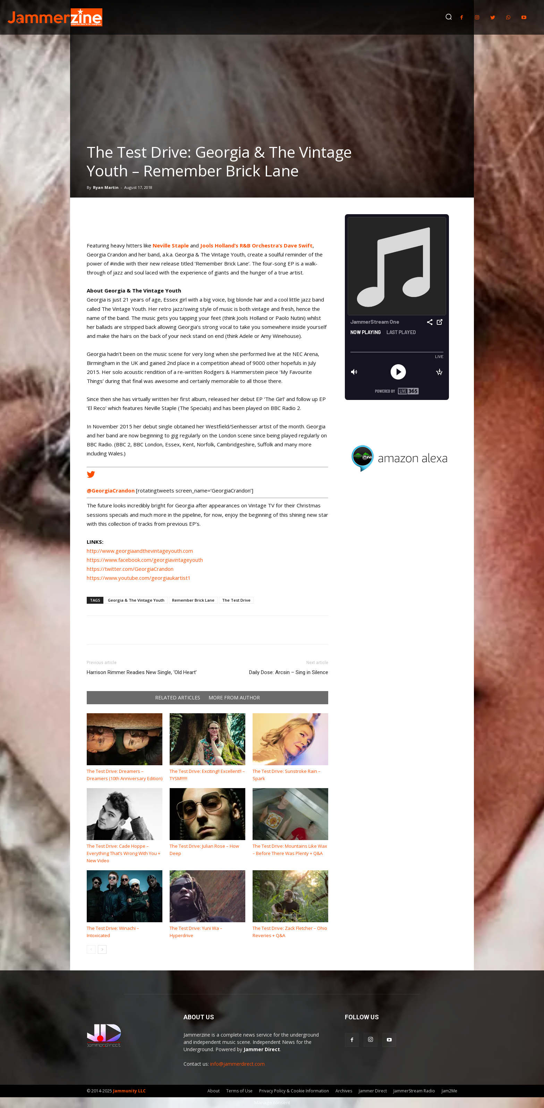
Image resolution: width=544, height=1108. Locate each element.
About (213, 1091)
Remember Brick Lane (193, 600)
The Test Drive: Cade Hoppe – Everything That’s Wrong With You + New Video (123, 853)
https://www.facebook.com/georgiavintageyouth (145, 559)
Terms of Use (239, 1091)
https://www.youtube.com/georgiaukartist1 (139, 577)
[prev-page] (91, 949)
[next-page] (102, 949)
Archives (343, 1091)
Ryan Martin (106, 187)
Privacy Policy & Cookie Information (294, 1091)
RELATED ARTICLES (177, 697)
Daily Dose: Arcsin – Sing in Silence (288, 672)
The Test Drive (236, 600)
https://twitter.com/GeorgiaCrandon (130, 568)
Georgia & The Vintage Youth (136, 600)
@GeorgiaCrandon (111, 490)
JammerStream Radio (414, 1091)
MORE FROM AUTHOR (234, 697)
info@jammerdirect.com (237, 1064)
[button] (449, 17)
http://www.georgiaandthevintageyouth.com (140, 550)
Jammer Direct (373, 1091)
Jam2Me (449, 1091)
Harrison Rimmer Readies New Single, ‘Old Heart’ (142, 672)
